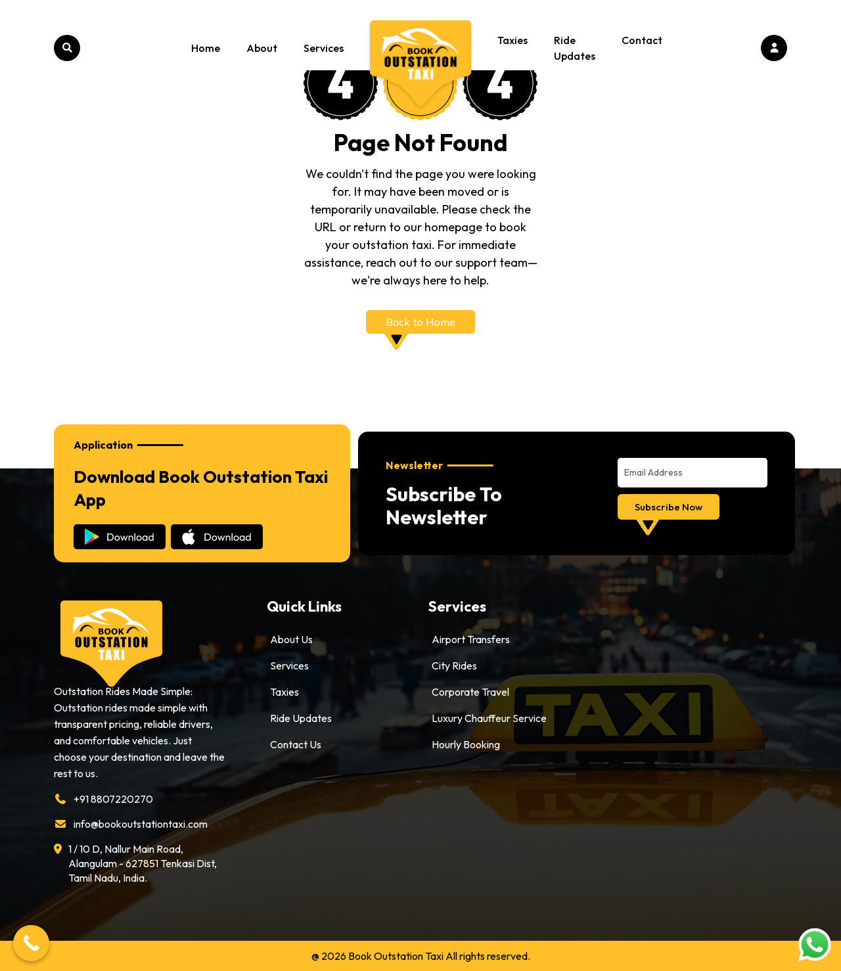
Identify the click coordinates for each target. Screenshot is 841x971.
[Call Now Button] (31, 943)
